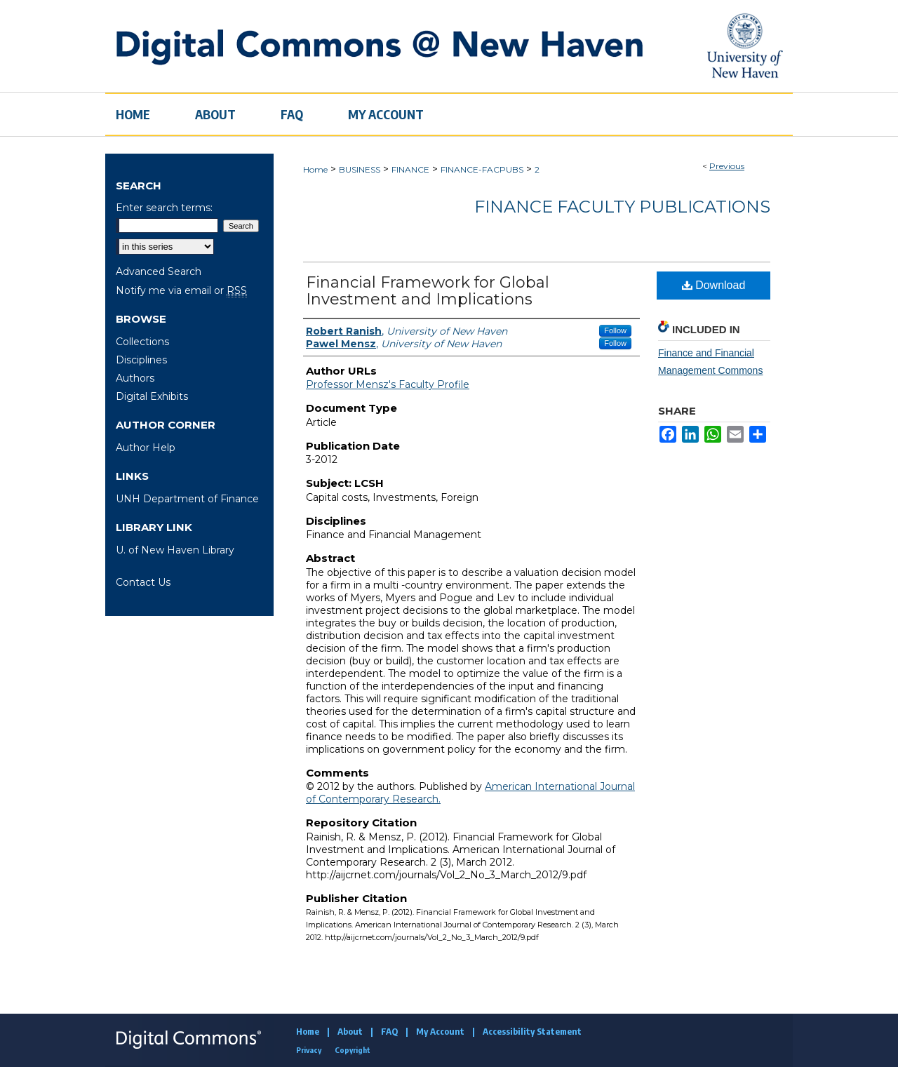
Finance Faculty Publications (622, 206)
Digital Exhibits (152, 396)
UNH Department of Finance (187, 498)
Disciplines (141, 360)
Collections (142, 341)
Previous (726, 166)
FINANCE (410, 169)
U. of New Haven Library (175, 550)
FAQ (389, 1031)
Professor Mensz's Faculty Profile (387, 384)
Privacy (308, 1049)
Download (714, 285)
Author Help (145, 447)
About (350, 1031)
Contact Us (143, 582)
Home (315, 169)
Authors (135, 378)
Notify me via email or (181, 290)
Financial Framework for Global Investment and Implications (427, 291)
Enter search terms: (164, 207)
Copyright (352, 1049)
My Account (440, 1031)
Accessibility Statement (532, 1031)
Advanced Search (158, 271)
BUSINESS (359, 169)
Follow (615, 330)
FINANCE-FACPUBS (482, 169)
